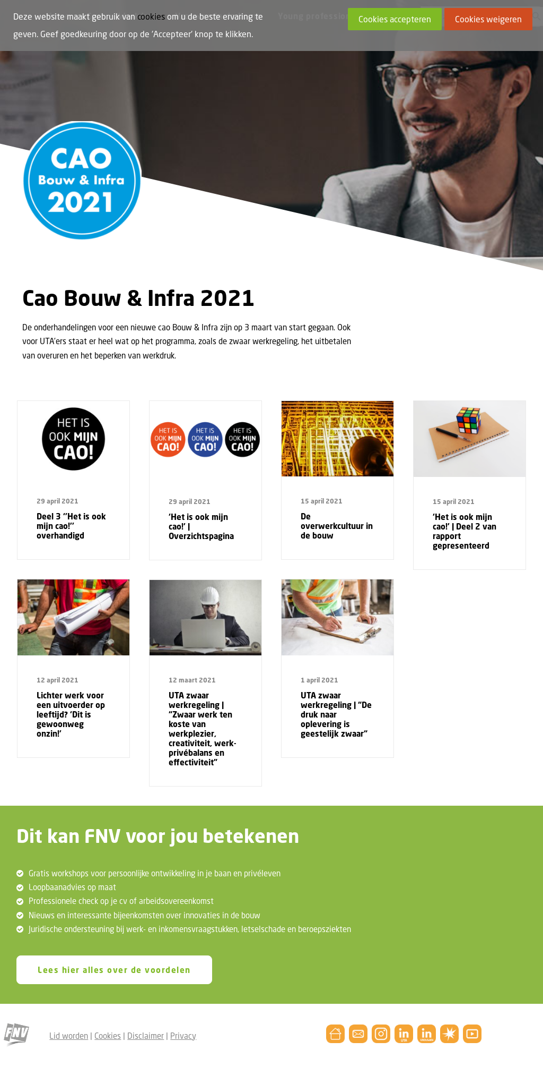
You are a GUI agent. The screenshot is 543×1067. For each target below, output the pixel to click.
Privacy (183, 1035)
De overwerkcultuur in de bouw (337, 526)
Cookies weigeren (488, 19)
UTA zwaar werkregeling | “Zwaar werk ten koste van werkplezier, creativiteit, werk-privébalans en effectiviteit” (203, 728)
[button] (73, 438)
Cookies (107, 1035)
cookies (151, 16)
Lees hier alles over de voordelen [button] (114, 969)
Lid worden (68, 1035)
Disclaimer (145, 1035)
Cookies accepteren (394, 19)
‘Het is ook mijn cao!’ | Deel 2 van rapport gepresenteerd (464, 531)
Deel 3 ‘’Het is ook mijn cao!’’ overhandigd (71, 526)
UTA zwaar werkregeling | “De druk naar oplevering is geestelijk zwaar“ (336, 714)
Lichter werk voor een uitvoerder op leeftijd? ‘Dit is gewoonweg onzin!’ (71, 714)
